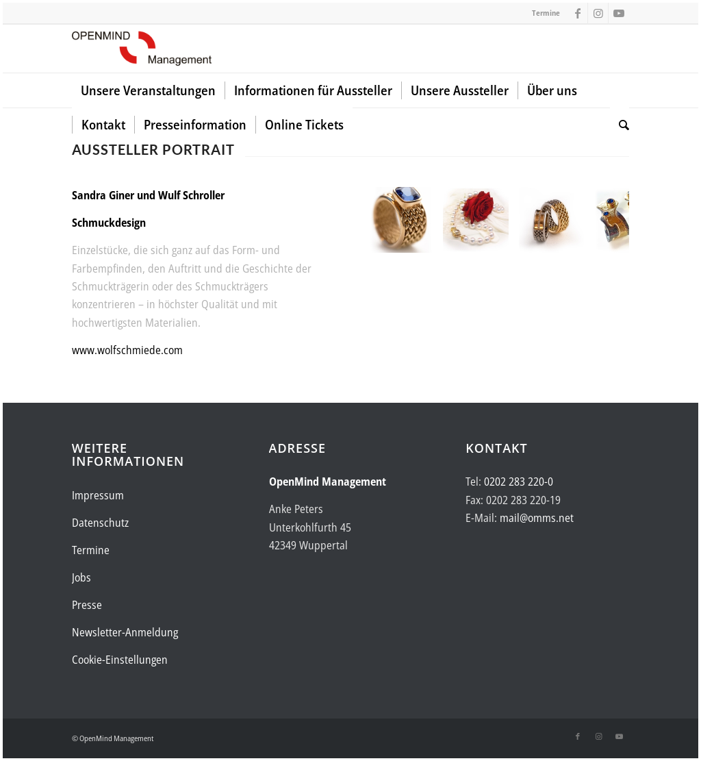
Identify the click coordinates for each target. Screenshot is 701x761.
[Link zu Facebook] (577, 13)
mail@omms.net (537, 517)
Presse (87, 604)
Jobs (81, 577)
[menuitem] (148, 90)
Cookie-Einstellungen (120, 659)
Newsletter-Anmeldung (125, 632)
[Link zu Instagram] (598, 13)
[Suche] (619, 125)
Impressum (98, 495)
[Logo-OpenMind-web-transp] (142, 49)
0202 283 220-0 (518, 481)
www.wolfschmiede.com (127, 350)
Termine (546, 13)
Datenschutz (100, 522)
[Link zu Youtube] (619, 13)
